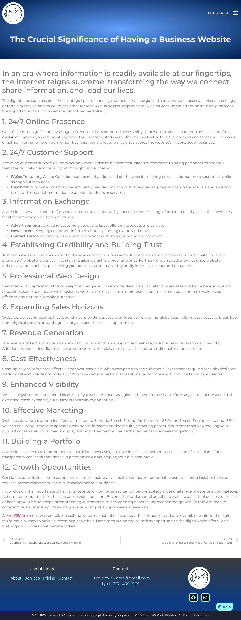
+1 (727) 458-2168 (122, 584)
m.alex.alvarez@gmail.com (123, 578)
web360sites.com (22, 515)
